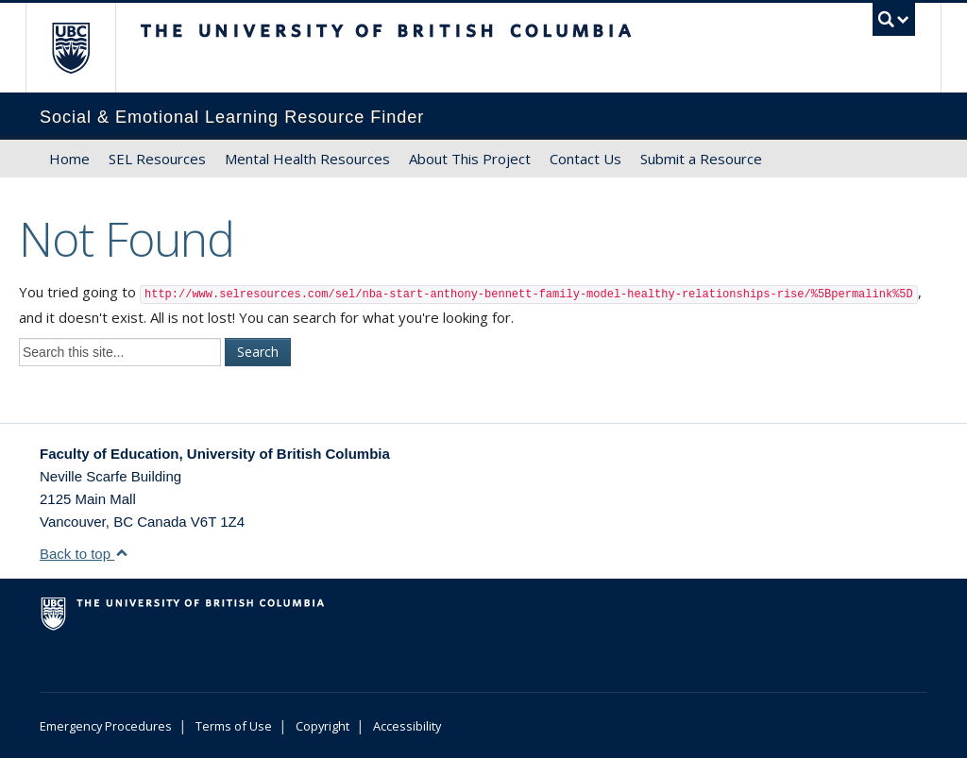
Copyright (322, 725)
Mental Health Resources (307, 158)
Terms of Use (233, 725)
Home (69, 158)
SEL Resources (157, 158)
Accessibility (407, 725)
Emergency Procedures (106, 725)
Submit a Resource (701, 158)
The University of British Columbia (84, 48)
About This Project (470, 158)
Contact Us (585, 158)
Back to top (84, 554)
